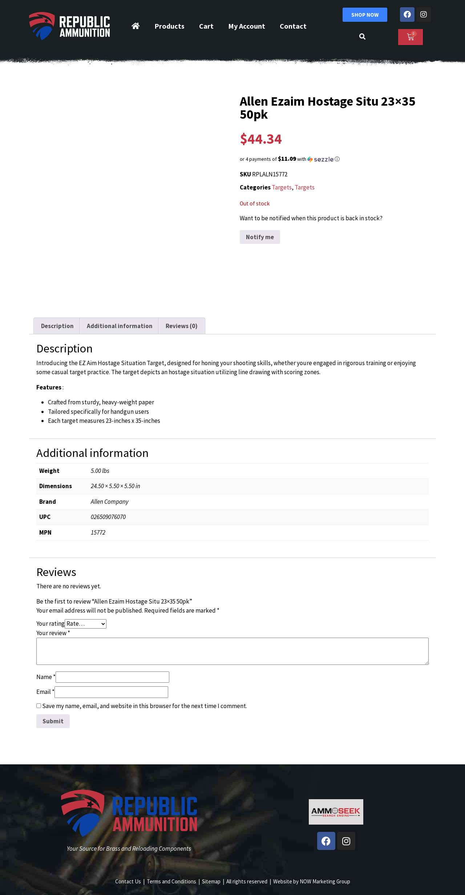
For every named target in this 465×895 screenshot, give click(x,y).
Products (169, 25)
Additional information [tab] (120, 326)
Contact (293, 25)
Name (46, 677)
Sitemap (211, 881)
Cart (206, 25)
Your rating (50, 624)
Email (45, 692)
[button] (336, 159)
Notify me (260, 237)
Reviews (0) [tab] (182, 326)
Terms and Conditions (171, 881)
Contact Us (128, 881)
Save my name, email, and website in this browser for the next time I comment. (144, 706)
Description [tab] (57, 326)
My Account (246, 25)
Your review (53, 633)
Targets (282, 187)
